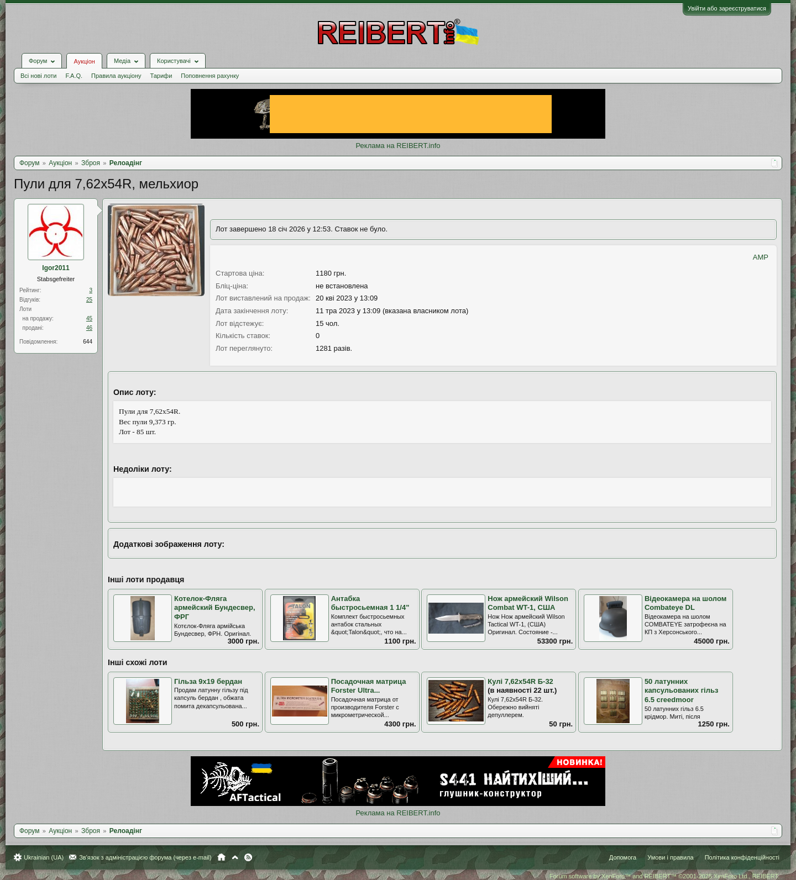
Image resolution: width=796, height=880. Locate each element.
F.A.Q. (73, 75)
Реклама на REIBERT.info (397, 145)
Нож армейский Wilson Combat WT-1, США (528, 603)
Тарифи (161, 75)
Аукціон (84, 61)
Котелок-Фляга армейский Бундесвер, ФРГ (214, 607)
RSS (248, 857)
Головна (221, 857)
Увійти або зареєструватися (727, 8)
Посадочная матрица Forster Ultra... (368, 686)
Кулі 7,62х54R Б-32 (520, 681)
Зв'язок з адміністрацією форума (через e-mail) (145, 857)
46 (89, 328)
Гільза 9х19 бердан (208, 681)
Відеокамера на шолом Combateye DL (685, 603)
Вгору (235, 857)
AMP (760, 257)
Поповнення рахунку (210, 75)
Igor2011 (55, 268)
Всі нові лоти (38, 75)
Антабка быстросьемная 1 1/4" (370, 603)
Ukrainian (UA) (44, 857)
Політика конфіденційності (742, 857)
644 (87, 342)
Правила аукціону (116, 75)
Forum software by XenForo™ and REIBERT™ (664, 876)
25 (89, 300)
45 (89, 318)
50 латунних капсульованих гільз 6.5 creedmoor (682, 690)
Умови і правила (670, 857)
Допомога (622, 857)
